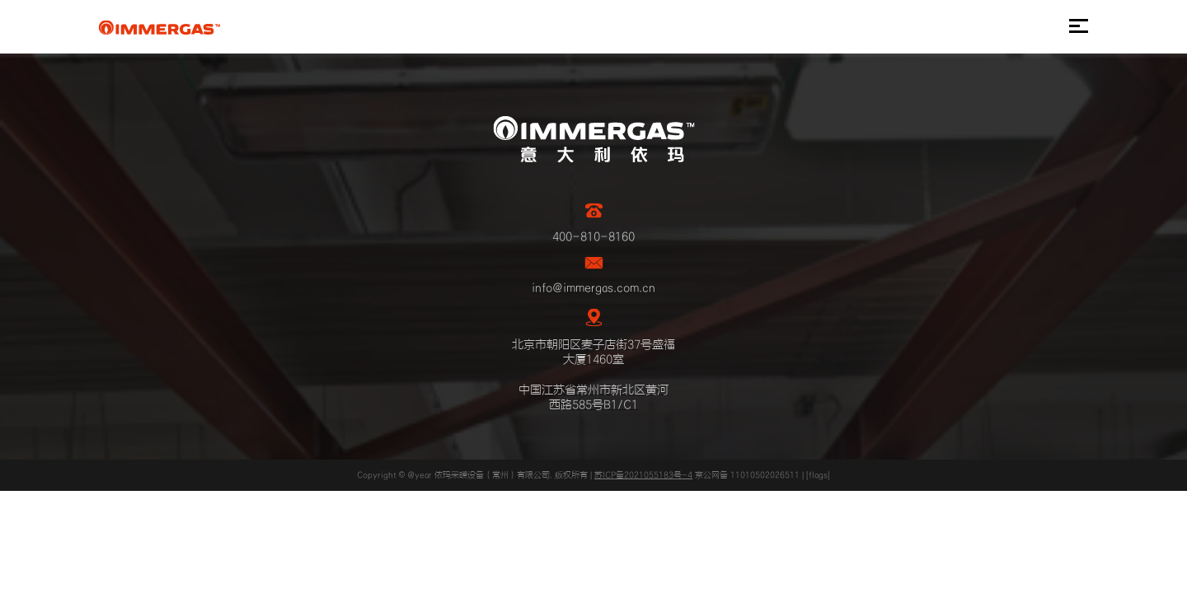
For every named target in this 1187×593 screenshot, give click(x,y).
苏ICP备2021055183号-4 (643, 475)
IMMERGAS (159, 27)
